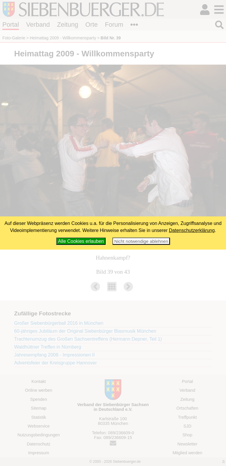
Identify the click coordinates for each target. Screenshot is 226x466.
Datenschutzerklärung (192, 230)
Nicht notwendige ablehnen (141, 241)
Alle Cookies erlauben (81, 241)
